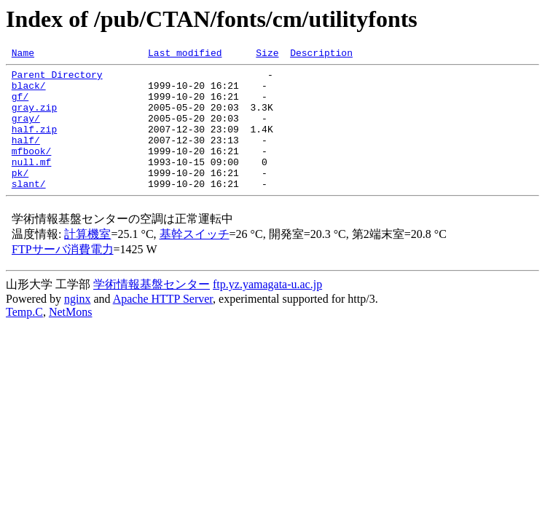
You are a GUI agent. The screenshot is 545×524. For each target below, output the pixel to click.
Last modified (184, 54)
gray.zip (34, 117)
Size (267, 54)
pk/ (20, 196)
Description (321, 54)
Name (23, 54)
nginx (77, 325)
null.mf (32, 183)
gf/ (20, 104)
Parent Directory (57, 78)
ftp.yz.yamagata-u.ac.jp (267, 310)
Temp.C (24, 338)
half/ (26, 157)
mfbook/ (32, 170)
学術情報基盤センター (151, 310)
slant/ (29, 209)
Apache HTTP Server (163, 325)
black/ (29, 91)
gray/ (26, 131)
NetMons (71, 338)
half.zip (34, 144)
